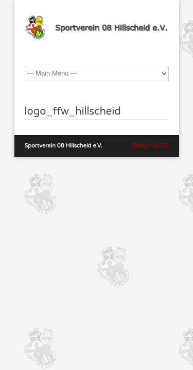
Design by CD (150, 145)
